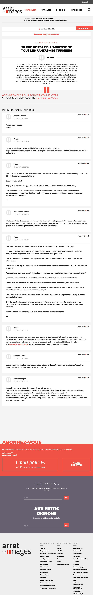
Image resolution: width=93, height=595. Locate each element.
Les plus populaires (63, 564)
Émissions (60, 10)
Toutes (59, 548)
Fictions (42, 548)
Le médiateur (77, 553)
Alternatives (44, 567)
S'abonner (83, 28)
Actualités (46, 10)
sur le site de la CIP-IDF (18, 344)
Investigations (44, 559)
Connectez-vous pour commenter (46, 34)
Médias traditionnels (46, 580)
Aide (74, 580)
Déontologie (44, 564)
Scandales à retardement (48, 553)
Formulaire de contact (80, 572)
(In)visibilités (44, 572)
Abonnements (77, 548)
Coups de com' (44, 551)
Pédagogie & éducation (47, 585)
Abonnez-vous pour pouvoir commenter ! (30, 95)
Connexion (85, 2)
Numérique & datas (46, 561)
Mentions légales (78, 594)
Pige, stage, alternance (80, 577)
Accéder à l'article (46, 29)
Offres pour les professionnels (78, 583)
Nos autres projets (79, 567)
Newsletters (77, 591)
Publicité (43, 577)
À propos (76, 561)
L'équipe (76, 564)
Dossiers (59, 559)
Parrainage (76, 556)
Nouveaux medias (45, 569)
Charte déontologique (80, 569)
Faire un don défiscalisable (77, 587)
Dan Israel (50, 57)
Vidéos (59, 561)
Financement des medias (48, 588)
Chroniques (76, 10)
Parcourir (30, 10)
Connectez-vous (47, 98)
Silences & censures (46, 583)
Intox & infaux (44, 556)
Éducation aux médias (80, 559)
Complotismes (44, 575)
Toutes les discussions (80, 575)
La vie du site (77, 551)
